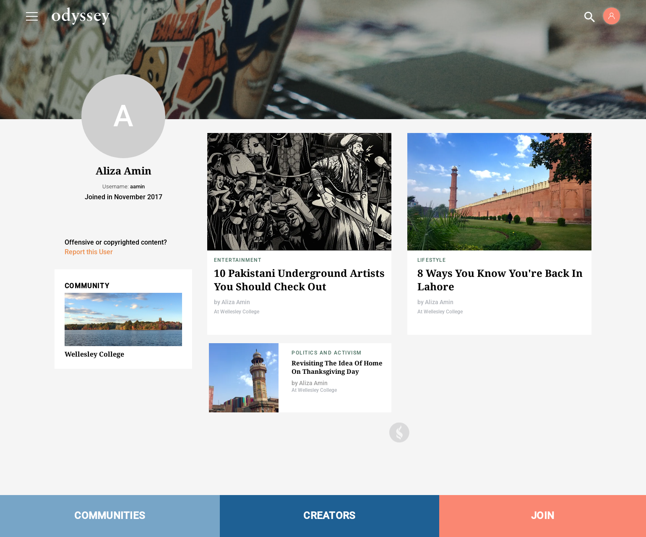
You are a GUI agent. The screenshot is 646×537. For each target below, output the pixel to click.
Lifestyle (431, 260)
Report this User (89, 252)
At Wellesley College (236, 312)
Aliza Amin (235, 302)
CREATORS (329, 515)
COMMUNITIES (109, 515)
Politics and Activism (327, 353)
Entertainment (238, 260)
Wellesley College (94, 354)
